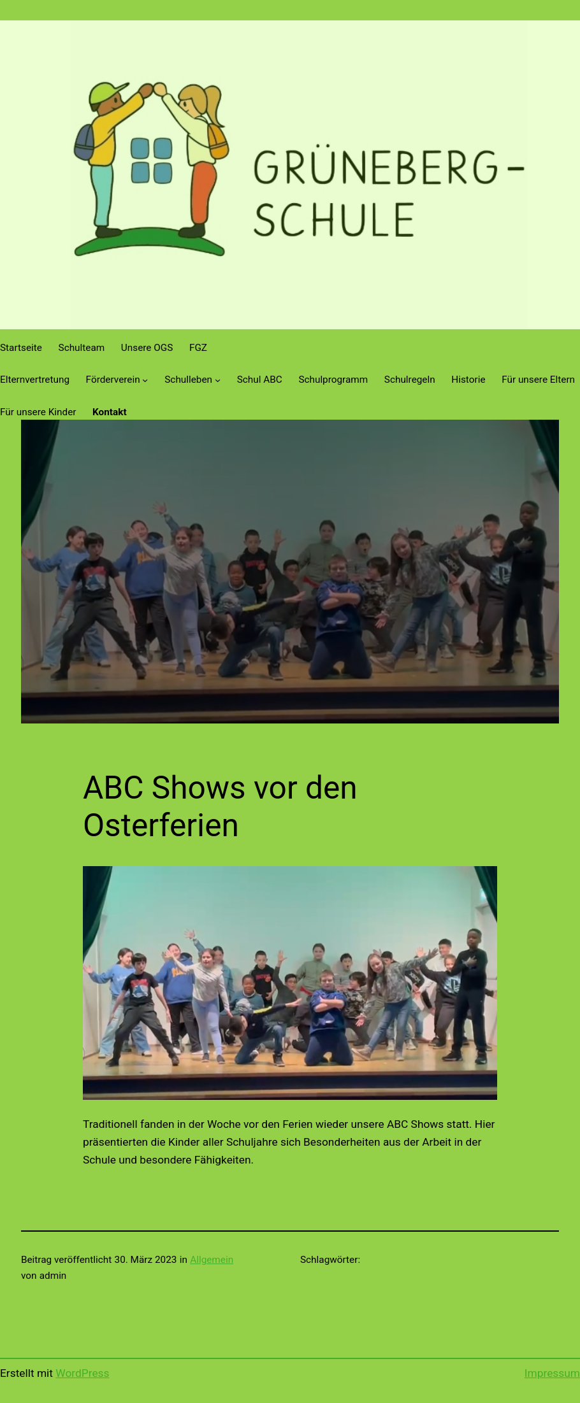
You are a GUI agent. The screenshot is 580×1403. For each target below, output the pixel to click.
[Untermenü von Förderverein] (145, 380)
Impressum (552, 1373)
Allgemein (211, 1259)
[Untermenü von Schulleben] (218, 380)
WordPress (82, 1373)
